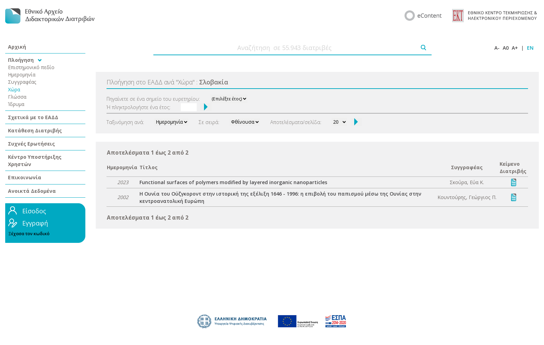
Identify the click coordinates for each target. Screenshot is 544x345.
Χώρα (14, 89)
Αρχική (17, 46)
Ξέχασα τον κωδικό (29, 234)
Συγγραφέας (22, 82)
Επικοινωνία (24, 177)
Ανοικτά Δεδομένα (32, 191)
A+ (515, 47)
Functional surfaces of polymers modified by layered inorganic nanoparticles (233, 182)
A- (497, 47)
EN (530, 47)
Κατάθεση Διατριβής (35, 130)
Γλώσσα (17, 96)
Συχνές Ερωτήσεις (31, 143)
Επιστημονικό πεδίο (31, 67)
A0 (506, 47)
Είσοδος (34, 211)
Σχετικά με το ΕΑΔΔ (33, 117)
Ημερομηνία (21, 74)
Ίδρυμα (16, 104)
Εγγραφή (35, 223)
